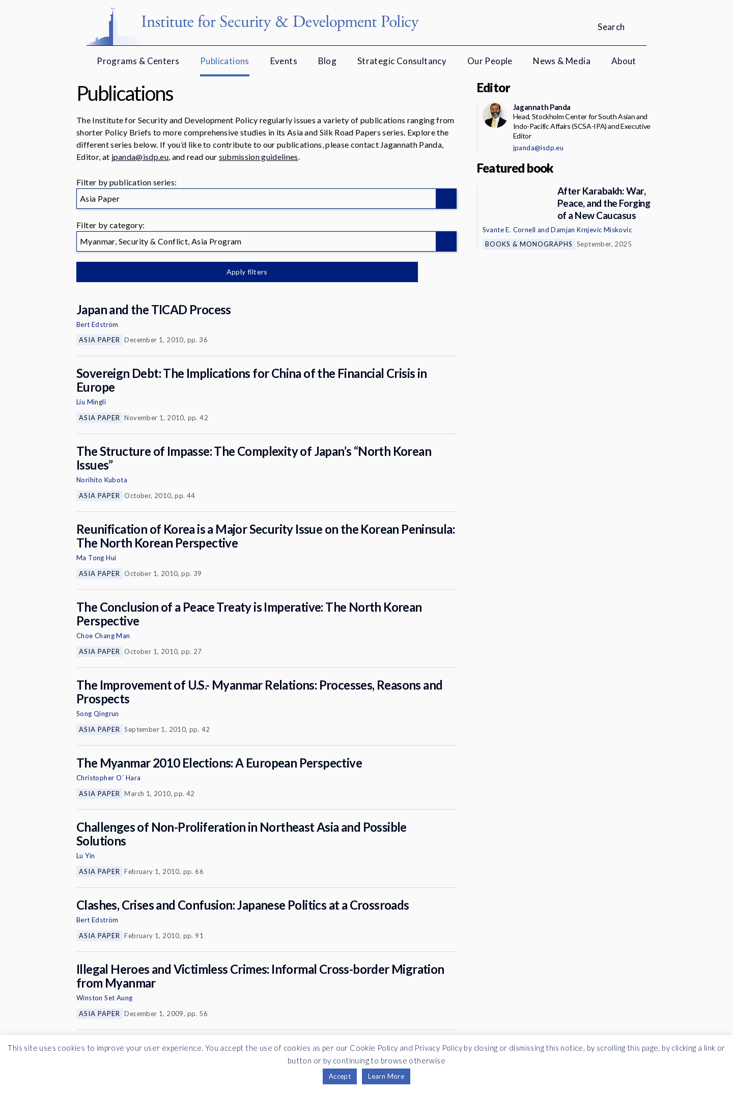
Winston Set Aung (104, 998)
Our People (490, 61)
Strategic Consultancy (401, 61)
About (623, 61)
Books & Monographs (529, 244)
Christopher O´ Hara (108, 778)
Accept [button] (340, 1076)
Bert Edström (97, 324)
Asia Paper (99, 340)
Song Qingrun (97, 713)
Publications (224, 61)
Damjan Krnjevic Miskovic (591, 230)
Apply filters (183, 271)
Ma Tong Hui (96, 558)
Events (283, 61)
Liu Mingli (91, 402)
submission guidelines (258, 156)
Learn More (386, 1076)
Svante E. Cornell (509, 230)
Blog (327, 61)
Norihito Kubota (101, 480)
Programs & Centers (138, 61)
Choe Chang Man (103, 636)
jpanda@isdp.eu (139, 156)
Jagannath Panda (542, 107)
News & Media (561, 61)
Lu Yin (85, 856)
